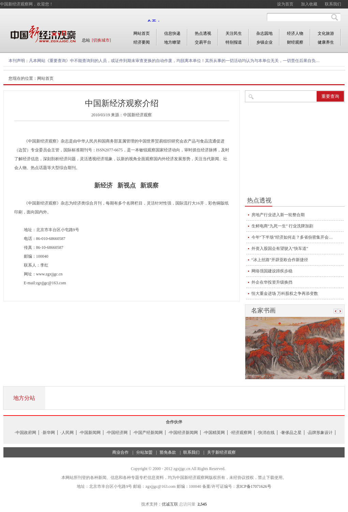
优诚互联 (170, 504)
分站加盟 (144, 452)
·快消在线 (266, 432)
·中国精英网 (214, 432)
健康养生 (326, 42)
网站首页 (141, 33)
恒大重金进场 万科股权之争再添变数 (284, 293)
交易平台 (203, 42)
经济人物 (295, 33)
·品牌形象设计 (320, 432)
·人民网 (67, 432)
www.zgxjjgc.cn (49, 274)
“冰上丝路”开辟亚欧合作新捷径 (279, 259)
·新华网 (48, 432)
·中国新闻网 (90, 432)
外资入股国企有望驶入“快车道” (279, 248)
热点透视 (203, 33)
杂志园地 (264, 33)
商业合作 (120, 452)
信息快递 (172, 33)
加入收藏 (309, 4)
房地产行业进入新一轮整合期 (278, 214)
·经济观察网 (241, 432)
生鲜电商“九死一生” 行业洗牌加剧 (282, 226)
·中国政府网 (25, 432)
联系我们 (333, 4)
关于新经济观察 (221, 452)
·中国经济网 (117, 432)
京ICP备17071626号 (253, 486)
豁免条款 (168, 452)
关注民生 (234, 33)
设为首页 (285, 4)
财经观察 (295, 42)
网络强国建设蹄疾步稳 (271, 271)
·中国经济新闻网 (183, 432)
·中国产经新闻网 (148, 432)
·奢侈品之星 (291, 432)
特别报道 (234, 42)
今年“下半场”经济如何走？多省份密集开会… (292, 237)
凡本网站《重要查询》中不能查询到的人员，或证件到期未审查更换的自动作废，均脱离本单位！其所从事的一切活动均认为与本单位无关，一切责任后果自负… (174, 60)
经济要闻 (141, 42)
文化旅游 (326, 33)
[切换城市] (101, 40)
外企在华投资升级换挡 (271, 282)
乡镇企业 (264, 42)
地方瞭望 (172, 42)
